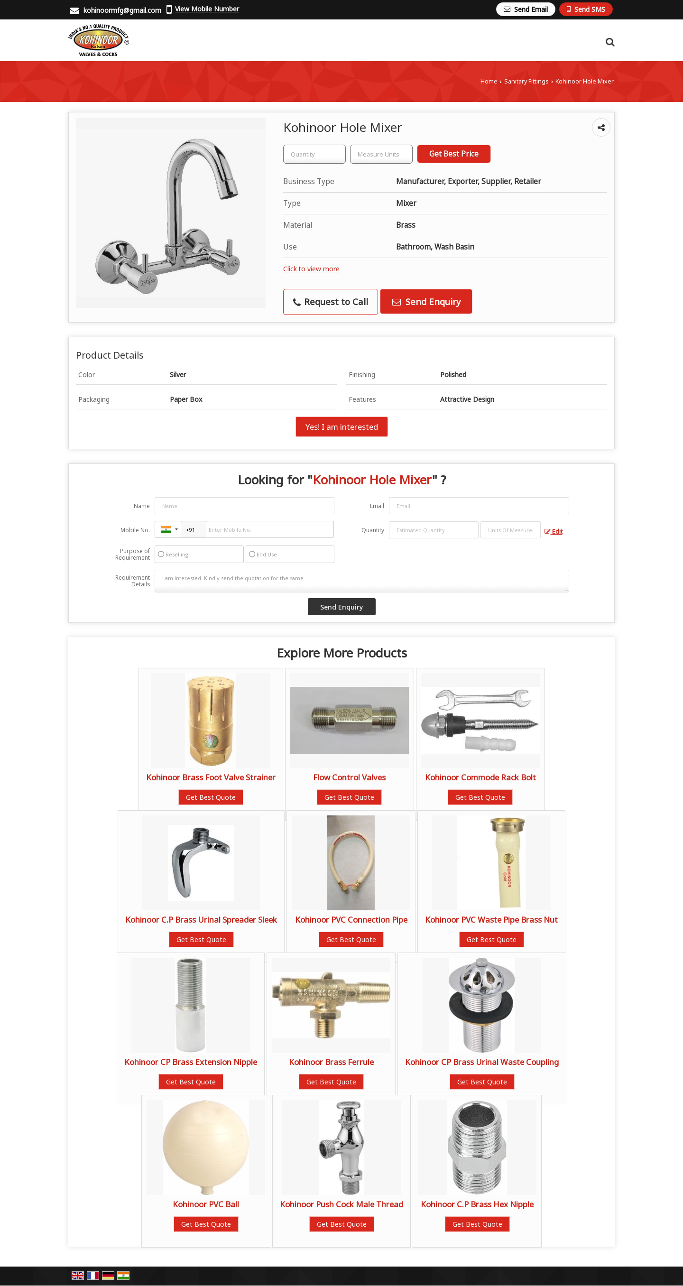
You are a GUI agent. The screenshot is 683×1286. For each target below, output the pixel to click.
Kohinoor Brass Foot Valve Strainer (211, 777)
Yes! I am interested (341, 426)
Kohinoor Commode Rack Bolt (480, 777)
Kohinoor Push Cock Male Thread (341, 1204)
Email (377, 506)
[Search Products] (609, 42)
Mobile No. (135, 530)
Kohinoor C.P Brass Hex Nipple (477, 1204)
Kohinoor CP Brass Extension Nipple (190, 1061)
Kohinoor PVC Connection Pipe (351, 919)
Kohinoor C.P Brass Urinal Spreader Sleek (201, 919)
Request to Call (330, 301)
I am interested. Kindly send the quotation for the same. (362, 581)
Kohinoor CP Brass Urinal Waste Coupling (482, 1061)
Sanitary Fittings (526, 81)
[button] (207, 8)
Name (142, 506)
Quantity (372, 530)
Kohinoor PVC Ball (206, 1204)
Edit (554, 531)
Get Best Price (454, 154)
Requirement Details (132, 581)
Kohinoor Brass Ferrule (331, 1061)
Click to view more (311, 268)
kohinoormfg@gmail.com (122, 10)
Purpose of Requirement (132, 554)
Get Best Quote (211, 797)
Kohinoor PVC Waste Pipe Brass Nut (491, 919)
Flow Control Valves (349, 777)
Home (489, 81)
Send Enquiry (426, 301)
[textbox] (381, 154)
